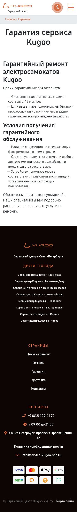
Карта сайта (65, 501)
